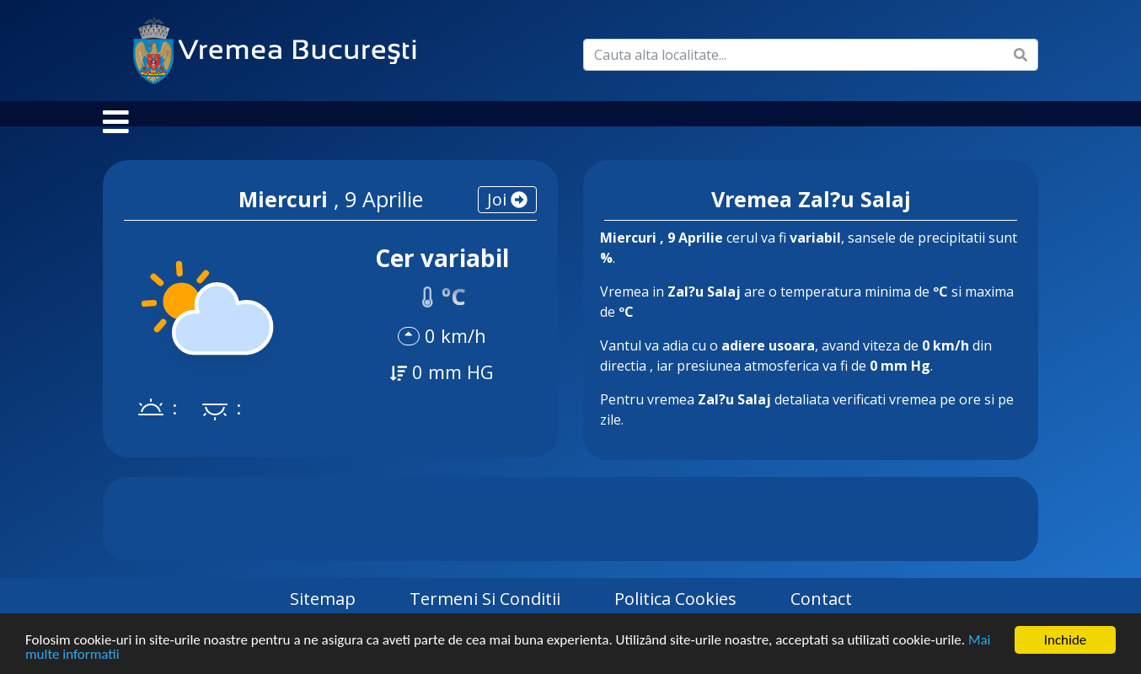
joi (507, 216)
